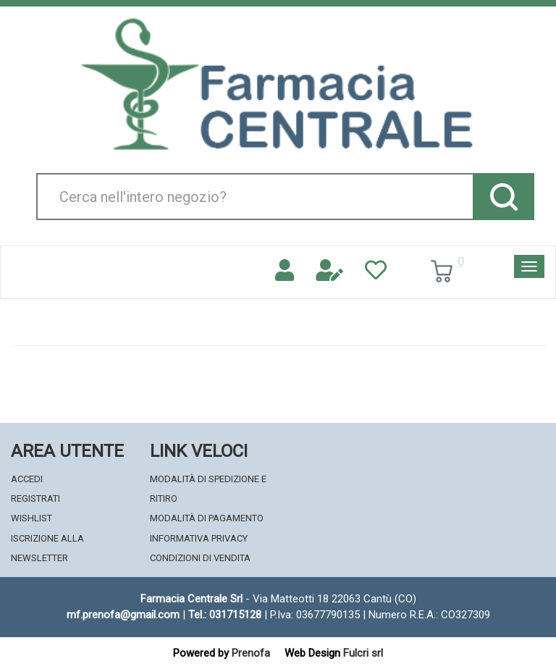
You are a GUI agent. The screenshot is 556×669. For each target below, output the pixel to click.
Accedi (27, 479)
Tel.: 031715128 (224, 614)
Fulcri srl (363, 653)
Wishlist (31, 518)
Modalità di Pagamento (207, 518)
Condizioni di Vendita (200, 557)
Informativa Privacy (199, 538)
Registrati (35, 498)
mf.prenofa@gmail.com (123, 614)
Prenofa (251, 653)
